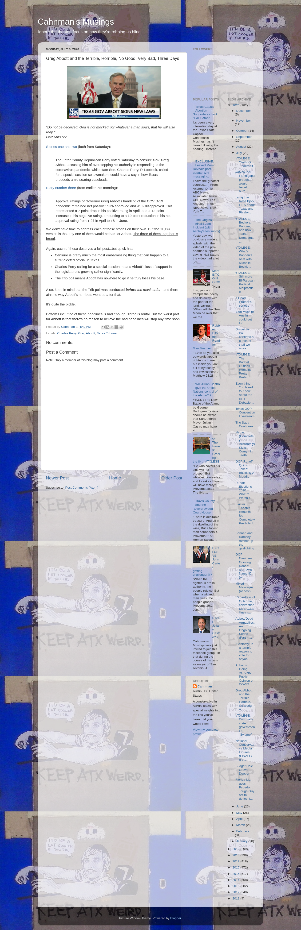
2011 (236, 898)
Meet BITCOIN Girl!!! (216, 276)
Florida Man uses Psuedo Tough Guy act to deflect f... (244, 789)
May (239, 812)
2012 (236, 892)
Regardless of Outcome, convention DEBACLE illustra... (245, 604)
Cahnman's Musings (76, 22)
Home (115, 477)
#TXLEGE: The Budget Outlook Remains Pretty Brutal (243, 366)
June (240, 806)
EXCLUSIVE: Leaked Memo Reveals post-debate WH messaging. (204, 169)
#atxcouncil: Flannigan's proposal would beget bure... (245, 181)
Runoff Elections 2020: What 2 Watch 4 (243, 490)
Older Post (171, 477)
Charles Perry (66, 333)
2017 (236, 861)
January (242, 841)
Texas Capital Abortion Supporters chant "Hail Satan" (205, 112)
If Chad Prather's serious (243, 301)
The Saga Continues (244, 424)
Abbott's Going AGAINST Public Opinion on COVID (244, 675)
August (241, 146)
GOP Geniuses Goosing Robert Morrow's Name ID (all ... (243, 566)
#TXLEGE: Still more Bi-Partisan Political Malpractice (244, 282)
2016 (236, 867)
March (241, 825)
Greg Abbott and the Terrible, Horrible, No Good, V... (244, 700)
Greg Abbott (86, 333)
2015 (236, 874)
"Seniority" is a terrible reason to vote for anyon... (244, 651)
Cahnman (205, 686)
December (243, 110)
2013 (236, 886)
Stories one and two (61, 147)
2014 (236, 880)
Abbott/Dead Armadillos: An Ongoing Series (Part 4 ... (245, 628)
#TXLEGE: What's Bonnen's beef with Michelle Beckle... (243, 257)
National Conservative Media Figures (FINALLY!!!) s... (244, 750)
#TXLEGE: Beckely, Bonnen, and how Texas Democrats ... (244, 230)
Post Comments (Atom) (81, 487)
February (242, 831)
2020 (236, 105)
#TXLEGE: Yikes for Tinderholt (244, 162)
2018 (236, 855)
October (242, 130)
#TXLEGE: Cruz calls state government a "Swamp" (245, 725)
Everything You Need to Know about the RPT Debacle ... (244, 393)
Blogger (175, 918)
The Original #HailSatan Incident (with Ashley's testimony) (206, 225)
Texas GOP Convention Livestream (245, 412)
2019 (236, 849)
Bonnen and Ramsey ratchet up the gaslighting (244, 540)
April (240, 819)
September (244, 137)
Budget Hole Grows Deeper (244, 769)
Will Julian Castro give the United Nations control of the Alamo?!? (206, 389)
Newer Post (57, 477)
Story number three (61, 188)
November (243, 120)
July (239, 153)
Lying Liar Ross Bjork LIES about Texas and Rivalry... (245, 205)
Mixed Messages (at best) (244, 587)
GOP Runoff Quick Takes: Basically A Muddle (244, 469)
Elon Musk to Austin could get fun (244, 317)
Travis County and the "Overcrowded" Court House (204, 506)
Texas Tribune (107, 333)
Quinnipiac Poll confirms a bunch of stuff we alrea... (244, 339)
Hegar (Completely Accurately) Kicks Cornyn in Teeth (245, 444)
